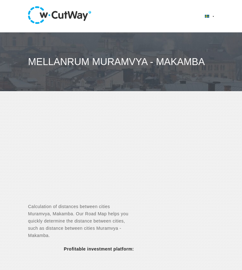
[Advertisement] (121, 153)
